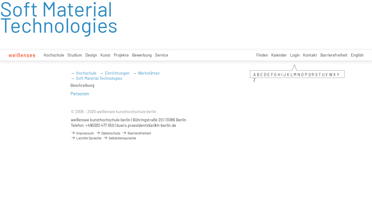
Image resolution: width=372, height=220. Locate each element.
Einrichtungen (117, 73)
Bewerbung (142, 55)
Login (295, 55)
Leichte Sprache (86, 138)
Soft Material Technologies (99, 78)
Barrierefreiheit (334, 55)
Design (91, 55)
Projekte (121, 55)
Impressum (82, 133)
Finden (262, 55)
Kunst (105, 55)
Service (161, 55)
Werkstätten (149, 73)
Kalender (279, 55)
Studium (74, 55)
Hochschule (54, 55)
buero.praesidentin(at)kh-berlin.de (146, 125)
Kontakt (310, 55)
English (357, 55)
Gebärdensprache (119, 138)
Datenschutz (108, 133)
